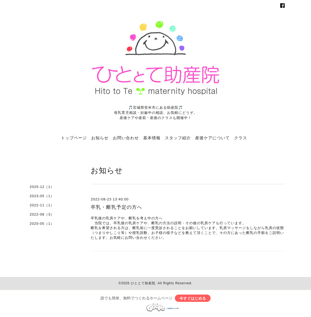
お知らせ (100, 137)
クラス (240, 137)
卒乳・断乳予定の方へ (116, 207)
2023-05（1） (42, 196)
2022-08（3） (42, 214)
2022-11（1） (42, 205)
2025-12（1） (42, 187)
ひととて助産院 (143, 283)
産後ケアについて (212, 137)
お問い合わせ (126, 137)
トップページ (74, 137)
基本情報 (152, 137)
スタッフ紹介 (178, 137)
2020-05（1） (42, 224)
